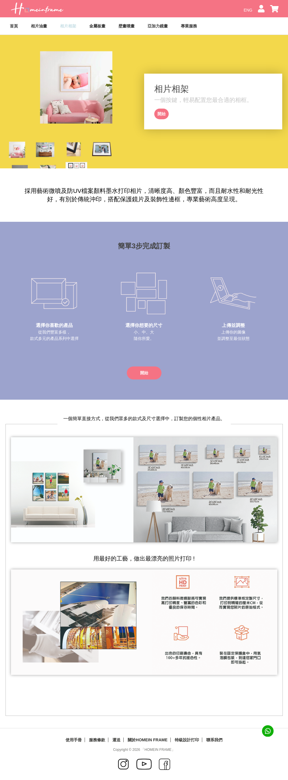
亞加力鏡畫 (158, 26)
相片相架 (68, 26)
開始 (161, 113)
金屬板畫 (97, 26)
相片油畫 (39, 26)
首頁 (14, 26)
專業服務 (189, 26)
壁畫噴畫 (126, 26)
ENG (248, 10)
